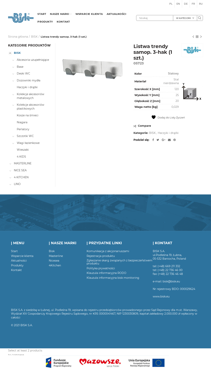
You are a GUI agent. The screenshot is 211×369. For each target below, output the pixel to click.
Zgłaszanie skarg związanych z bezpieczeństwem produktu (119, 262)
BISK (34, 36)
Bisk (52, 251)
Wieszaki (23, 149)
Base (20, 66)
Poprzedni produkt (193, 36)
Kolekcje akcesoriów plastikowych (30, 106)
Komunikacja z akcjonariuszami (108, 251)
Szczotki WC (25, 136)
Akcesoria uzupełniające (33, 60)
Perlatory (23, 129)
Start (14, 251)
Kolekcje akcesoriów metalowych (30, 96)
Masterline (56, 256)
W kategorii (183, 18)
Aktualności (19, 260)
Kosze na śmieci (27, 115)
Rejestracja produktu (101, 256)
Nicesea (54, 260)
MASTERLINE (22, 163)
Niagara (22, 122)
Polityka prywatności (101, 268)
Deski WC (23, 73)
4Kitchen (55, 265)
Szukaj (200, 18)
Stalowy (173, 73)
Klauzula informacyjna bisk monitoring (113, 277)
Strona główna (18, 36)
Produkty (17, 265)
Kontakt (16, 270)
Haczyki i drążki (168, 133)
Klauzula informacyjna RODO (106, 272)
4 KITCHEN (21, 177)
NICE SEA (20, 170)
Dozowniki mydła (28, 80)
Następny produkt (201, 36)
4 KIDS (21, 156)
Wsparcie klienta (22, 256)
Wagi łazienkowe (28, 143)
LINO (17, 184)
